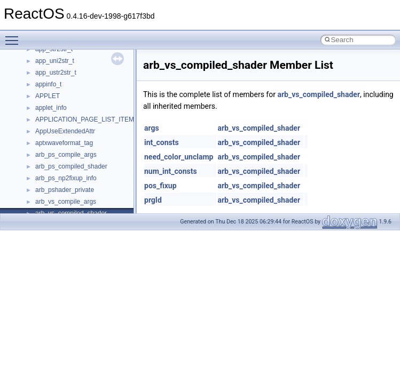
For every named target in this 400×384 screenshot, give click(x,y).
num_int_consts (170, 171)
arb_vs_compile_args (65, 201)
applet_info (51, 107)
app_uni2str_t (54, 61)
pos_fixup (160, 185)
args (151, 128)
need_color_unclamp (178, 157)
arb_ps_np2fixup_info (66, 178)
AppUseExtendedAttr (65, 131)
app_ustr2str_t (55, 72)
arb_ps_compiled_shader (71, 166)
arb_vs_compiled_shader (318, 94)
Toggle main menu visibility (14, 35)
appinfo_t (48, 84)
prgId (153, 200)
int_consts (161, 142)
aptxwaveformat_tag (64, 143)
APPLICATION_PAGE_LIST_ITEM (84, 119)
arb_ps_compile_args (66, 154)
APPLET (47, 96)
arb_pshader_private (64, 190)
